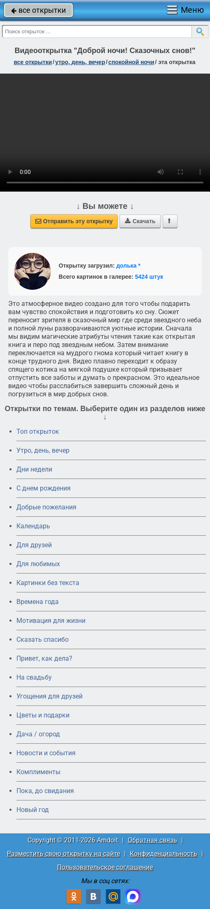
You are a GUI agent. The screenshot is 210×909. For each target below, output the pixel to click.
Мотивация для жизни (50, 621)
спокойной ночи (131, 62)
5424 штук (149, 276)
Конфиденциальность (163, 854)
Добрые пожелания (46, 507)
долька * (128, 265)
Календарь (33, 526)
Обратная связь (152, 840)
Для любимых (38, 564)
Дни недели (34, 469)
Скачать (140, 221)
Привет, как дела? (44, 658)
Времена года (37, 602)
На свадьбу (34, 677)
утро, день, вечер (80, 62)
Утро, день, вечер (42, 450)
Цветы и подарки (42, 715)
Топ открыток (37, 431)
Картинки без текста (47, 583)
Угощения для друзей (49, 696)
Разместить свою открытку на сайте (63, 854)
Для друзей (34, 545)
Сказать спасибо (42, 639)
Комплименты (38, 772)
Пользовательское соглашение (105, 867)
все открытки (38, 10)
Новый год (32, 810)
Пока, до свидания (45, 791)
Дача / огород (38, 734)
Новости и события (46, 753)
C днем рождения (43, 488)
